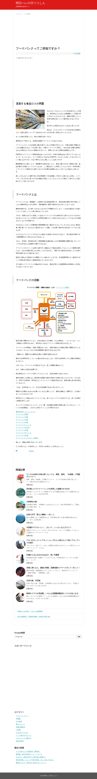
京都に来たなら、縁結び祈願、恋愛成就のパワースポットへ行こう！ (53, 568)
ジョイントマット (22, 716)
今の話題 (77, 53)
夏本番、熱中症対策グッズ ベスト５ (29, 754)
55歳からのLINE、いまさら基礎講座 (28, 611)
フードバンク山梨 (22, 422)
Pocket (31, 451)
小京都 (18, 730)
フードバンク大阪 (22, 417)
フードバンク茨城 (22, 435)
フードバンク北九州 (23, 427)
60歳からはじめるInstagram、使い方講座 (42, 555)
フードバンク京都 (22, 420)
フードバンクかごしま (23, 433)
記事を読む (29, 484)
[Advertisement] (48, 30)
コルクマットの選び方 (23, 738)
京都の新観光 (20, 727)
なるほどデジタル (22, 732)
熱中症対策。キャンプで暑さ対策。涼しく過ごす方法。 (35, 760)
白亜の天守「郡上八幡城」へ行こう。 (41, 515)
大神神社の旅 (31, 502)
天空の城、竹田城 (33, 581)
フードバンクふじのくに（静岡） (27, 438)
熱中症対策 (20, 741)
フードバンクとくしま (23, 425)
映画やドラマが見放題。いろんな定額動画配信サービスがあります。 (53, 593)
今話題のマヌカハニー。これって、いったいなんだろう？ (48, 527)
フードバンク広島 (22, 430)
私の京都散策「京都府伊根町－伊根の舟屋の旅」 (32, 616)
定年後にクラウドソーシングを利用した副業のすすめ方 (48, 489)
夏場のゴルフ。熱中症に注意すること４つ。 (31, 763)
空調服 (18, 718)
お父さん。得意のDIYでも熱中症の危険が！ (31, 757)
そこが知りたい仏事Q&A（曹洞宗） (28, 751)
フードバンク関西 (62, 287)
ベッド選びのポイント (23, 735)
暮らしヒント (20, 724)
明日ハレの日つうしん (30, 3)
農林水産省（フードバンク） (26, 412)
